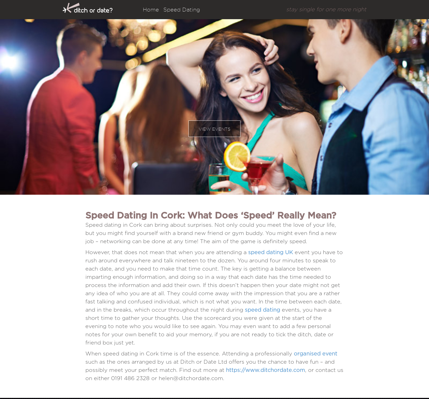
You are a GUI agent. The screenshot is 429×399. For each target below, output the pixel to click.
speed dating (262, 310)
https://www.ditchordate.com (265, 370)
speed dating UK (270, 252)
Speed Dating (181, 10)
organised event (315, 354)
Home (151, 10)
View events (214, 129)
